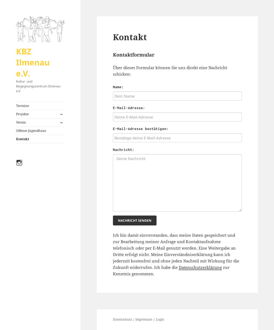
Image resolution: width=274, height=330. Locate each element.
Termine (22, 105)
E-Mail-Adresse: (129, 108)
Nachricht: (123, 149)
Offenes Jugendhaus (31, 130)
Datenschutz (122, 319)
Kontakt (22, 139)
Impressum (143, 319)
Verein (21, 122)
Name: (118, 87)
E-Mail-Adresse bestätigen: (141, 129)
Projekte (22, 114)
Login (160, 319)
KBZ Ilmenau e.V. (33, 62)
